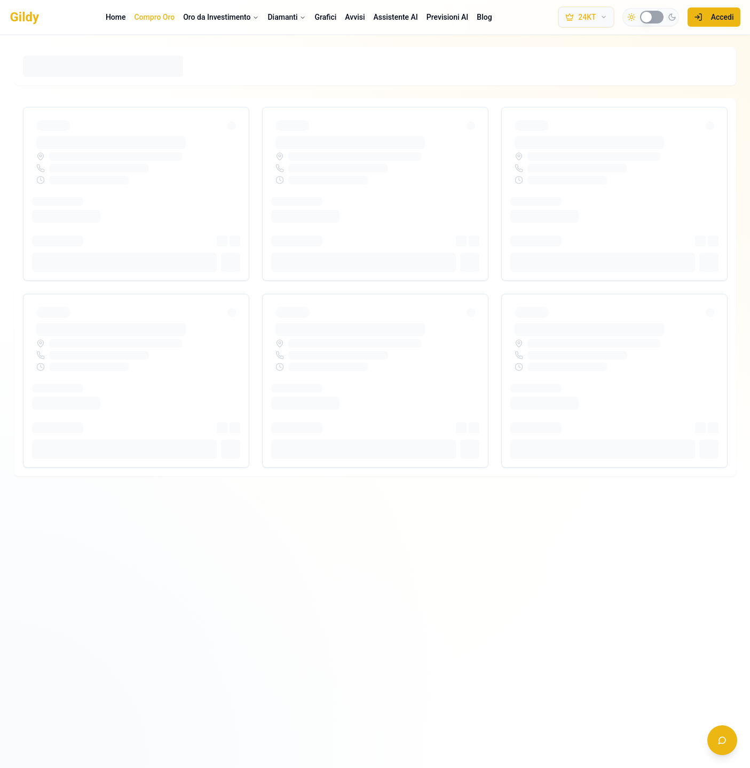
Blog (484, 17)
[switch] (652, 17)
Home (116, 17)
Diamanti (286, 17)
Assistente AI (396, 17)
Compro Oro (154, 17)
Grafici (325, 17)
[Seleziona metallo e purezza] (585, 17)
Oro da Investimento (221, 17)
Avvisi (355, 17)
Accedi (714, 17)
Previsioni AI (447, 17)
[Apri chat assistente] (722, 740)
